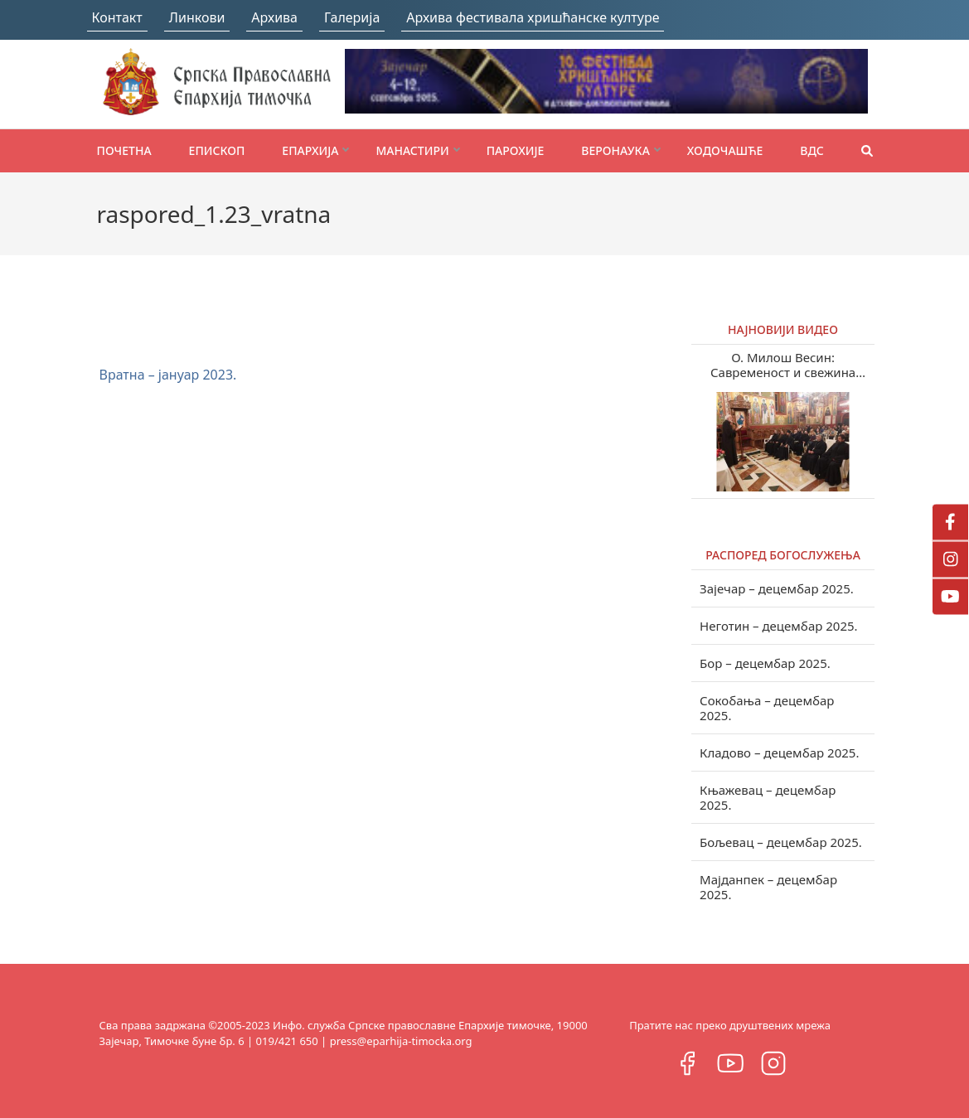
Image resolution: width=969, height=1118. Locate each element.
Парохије (516, 150)
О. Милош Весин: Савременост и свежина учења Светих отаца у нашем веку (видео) (783, 365)
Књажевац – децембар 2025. (768, 797)
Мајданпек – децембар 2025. (768, 887)
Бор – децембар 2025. (765, 663)
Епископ (217, 150)
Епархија (310, 150)
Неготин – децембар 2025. (779, 625)
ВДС (812, 150)
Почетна (124, 150)
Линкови (197, 17)
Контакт (117, 17)
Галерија (352, 17)
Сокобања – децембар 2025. (767, 708)
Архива (274, 17)
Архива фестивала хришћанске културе (532, 17)
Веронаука (615, 150)
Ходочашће (725, 150)
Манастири (411, 150)
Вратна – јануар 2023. (168, 374)
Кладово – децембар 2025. (779, 752)
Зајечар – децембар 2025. (777, 588)
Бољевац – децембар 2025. (781, 842)
